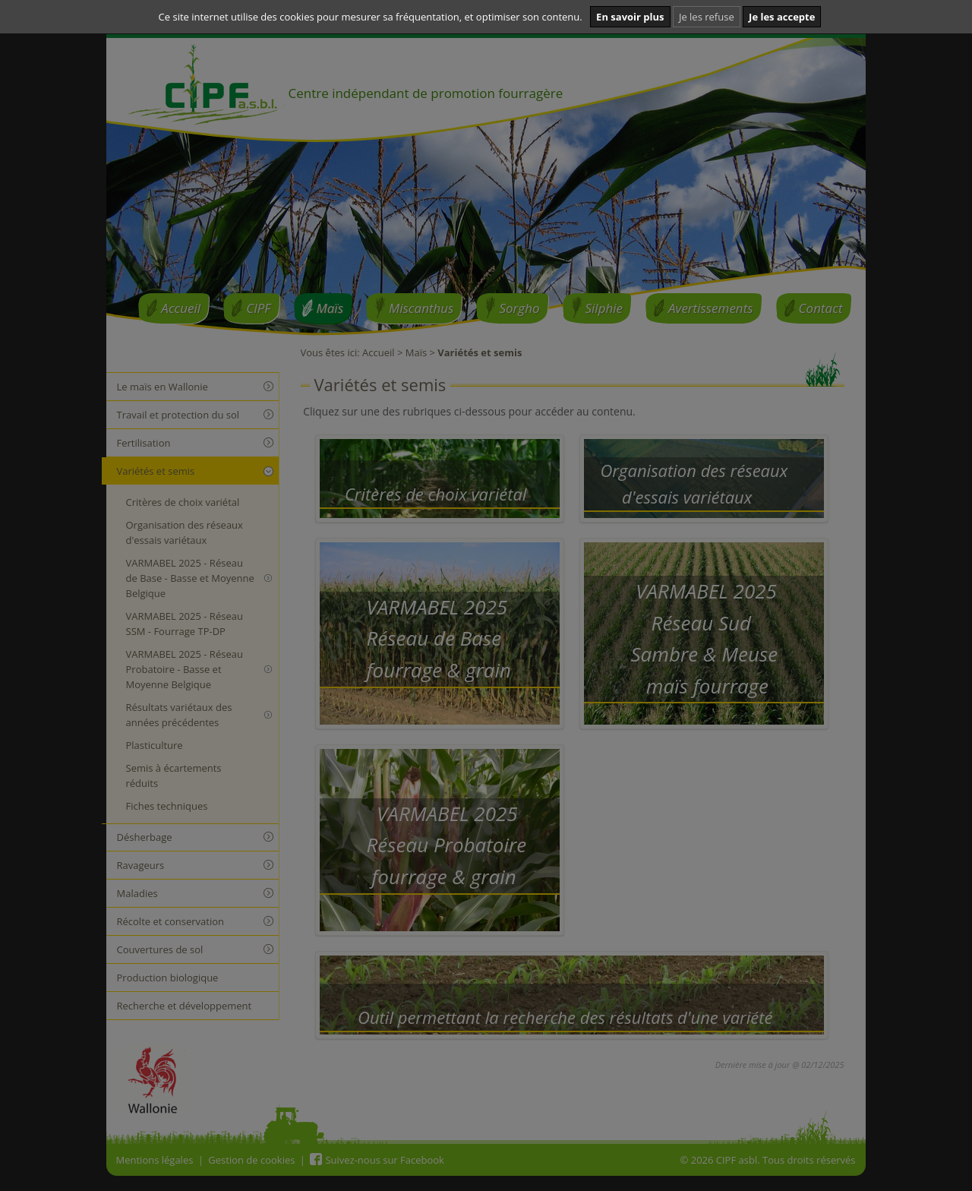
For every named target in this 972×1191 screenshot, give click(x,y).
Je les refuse (706, 17)
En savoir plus (630, 17)
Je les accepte (782, 17)
